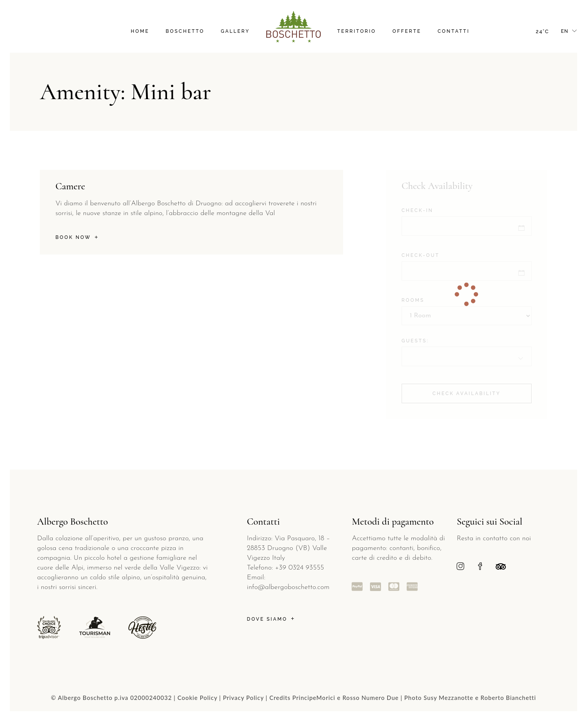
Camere (70, 186)
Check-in (417, 210)
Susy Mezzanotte (448, 697)
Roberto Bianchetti (508, 697)
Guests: (415, 341)
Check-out (420, 255)
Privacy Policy (243, 697)
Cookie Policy (197, 697)
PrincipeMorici (313, 697)
